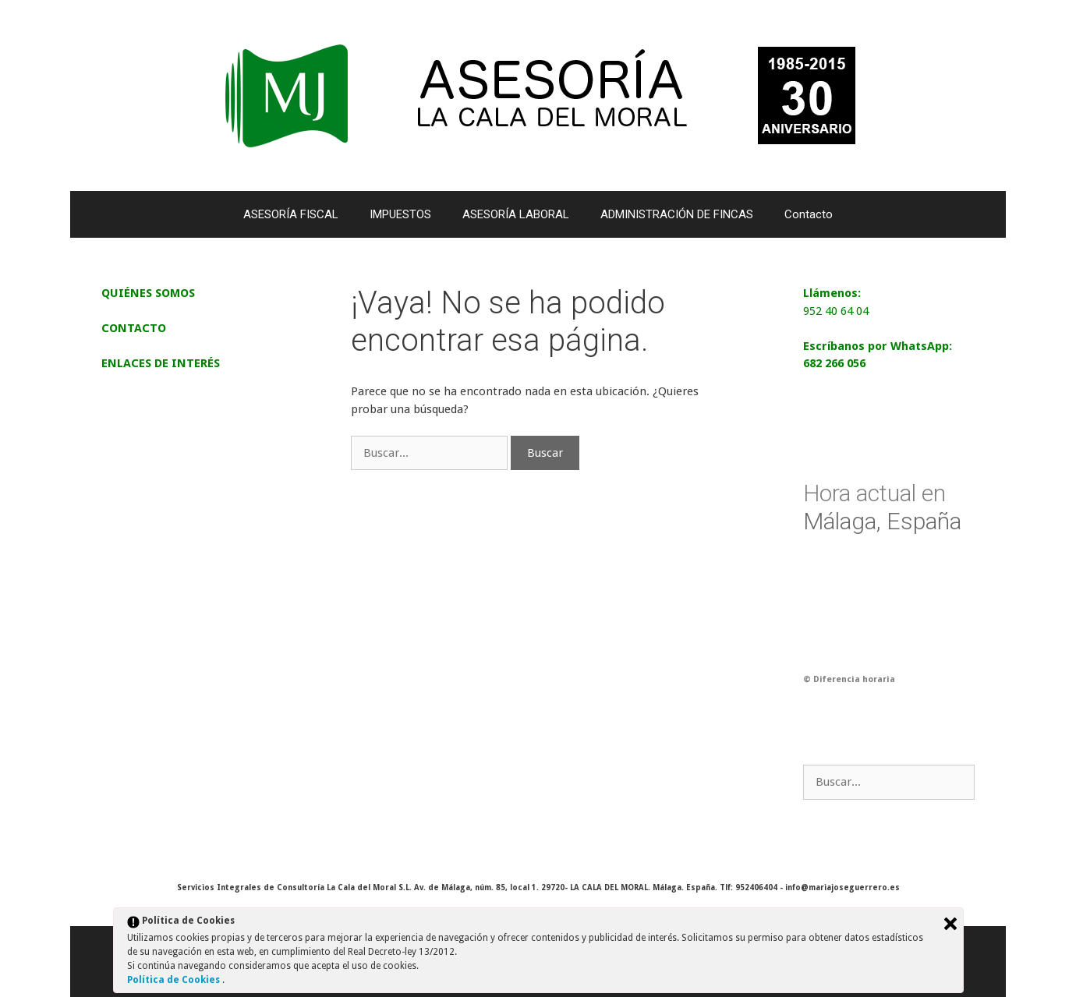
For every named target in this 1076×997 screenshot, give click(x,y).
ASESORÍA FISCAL (290, 214)
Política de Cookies (174, 979)
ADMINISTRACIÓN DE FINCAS (676, 214)
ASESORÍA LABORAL (515, 214)
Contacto (808, 214)
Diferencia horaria (854, 679)
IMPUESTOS (400, 214)
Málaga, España (882, 507)
